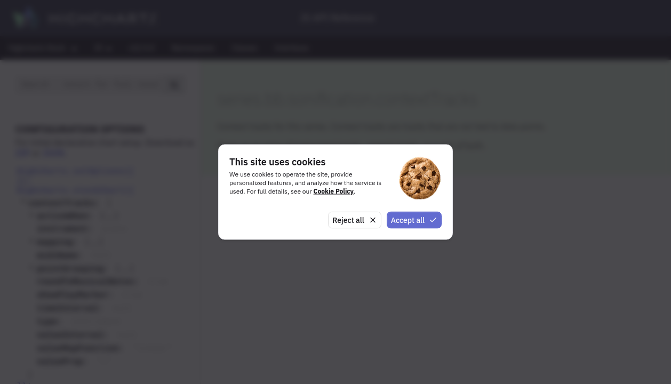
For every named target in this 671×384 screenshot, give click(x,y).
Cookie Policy (334, 191)
